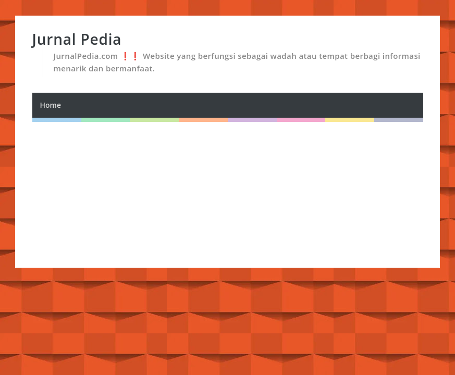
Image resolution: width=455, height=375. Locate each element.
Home (51, 105)
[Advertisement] (227, 195)
